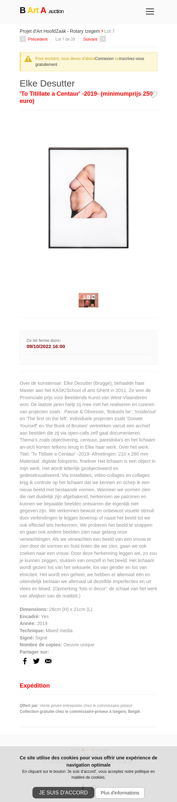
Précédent (34, 39)
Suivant (94, 39)
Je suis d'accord (63, 792)
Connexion (104, 58)
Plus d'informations (120, 792)
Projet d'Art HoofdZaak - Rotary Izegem (60, 31)
